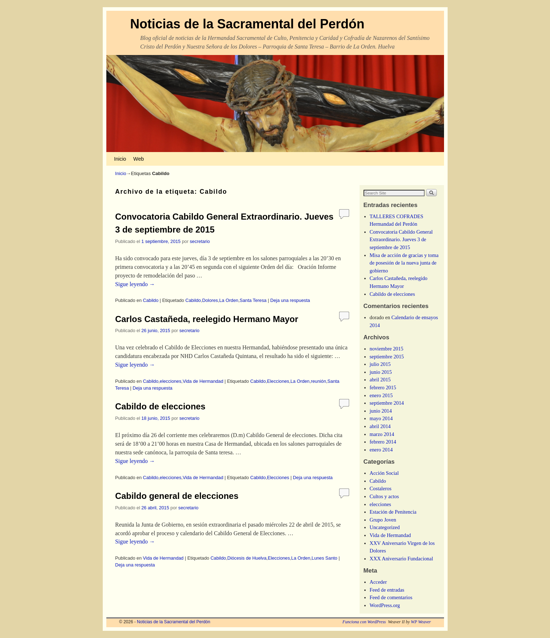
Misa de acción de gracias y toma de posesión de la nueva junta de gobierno (404, 263)
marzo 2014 (382, 434)
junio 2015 (381, 372)
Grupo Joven (383, 520)
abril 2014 (380, 426)
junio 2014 (381, 411)
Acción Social (384, 473)
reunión (318, 381)
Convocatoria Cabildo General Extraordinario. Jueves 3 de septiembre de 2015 (401, 239)
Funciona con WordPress (364, 621)
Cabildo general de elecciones (177, 496)
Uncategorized (385, 527)
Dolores (210, 300)
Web (138, 159)
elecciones (170, 381)
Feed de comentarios (391, 597)
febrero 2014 (383, 442)
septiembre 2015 (387, 356)
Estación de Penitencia (393, 512)
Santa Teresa (253, 300)
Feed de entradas (387, 590)
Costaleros (381, 488)
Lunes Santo (324, 558)
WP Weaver (421, 621)
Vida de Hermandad (202, 381)
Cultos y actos (384, 496)
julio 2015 (380, 364)
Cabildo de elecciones (160, 406)
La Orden (228, 300)
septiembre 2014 (387, 403)
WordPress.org (385, 605)
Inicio (120, 159)
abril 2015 (380, 379)
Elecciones (278, 381)
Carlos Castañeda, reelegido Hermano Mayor (207, 319)
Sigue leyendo (135, 284)
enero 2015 (381, 395)
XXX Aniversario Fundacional (401, 558)
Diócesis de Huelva (247, 558)
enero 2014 (381, 450)
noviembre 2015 (386, 349)
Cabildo (150, 300)
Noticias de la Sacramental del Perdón (247, 24)
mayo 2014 (381, 418)
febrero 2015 (383, 387)
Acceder (378, 582)
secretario (200, 241)
